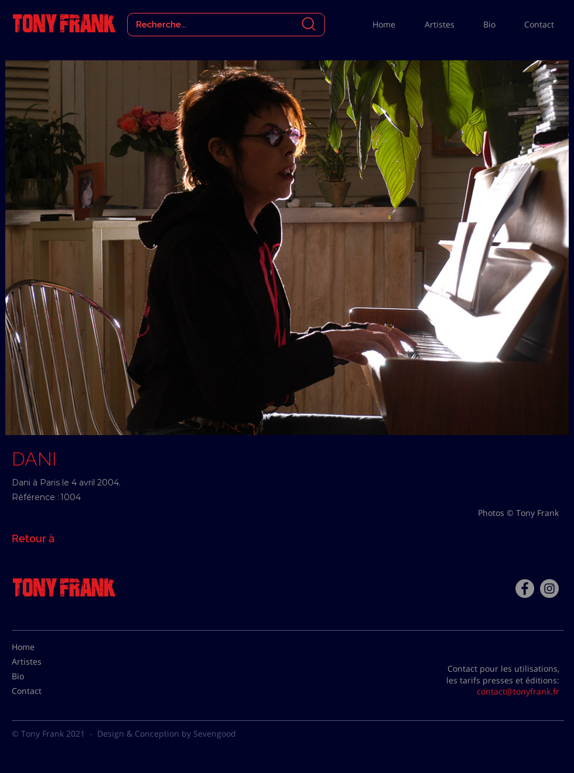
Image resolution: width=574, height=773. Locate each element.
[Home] (41, 647)
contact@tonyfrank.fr (518, 691)
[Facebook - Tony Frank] (524, 588)
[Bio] (41, 676)
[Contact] (41, 691)
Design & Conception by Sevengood (166, 733)
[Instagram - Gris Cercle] (549, 588)
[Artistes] (41, 661)
